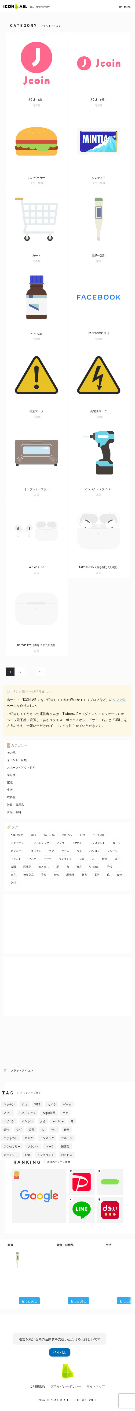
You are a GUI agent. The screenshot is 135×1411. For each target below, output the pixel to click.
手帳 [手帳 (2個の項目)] (109, 866)
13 (40, 672)
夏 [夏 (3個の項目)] (57, 866)
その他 (11, 752)
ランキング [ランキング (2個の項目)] (65, 858)
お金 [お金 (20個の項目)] (82, 835)
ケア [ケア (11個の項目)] (51, 850)
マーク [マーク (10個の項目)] (47, 858)
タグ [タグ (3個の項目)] (79, 850)
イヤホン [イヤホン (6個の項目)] (77, 842)
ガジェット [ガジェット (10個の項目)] (17, 850)
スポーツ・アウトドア (21, 767)
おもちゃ (66, 1155)
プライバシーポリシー (66, 1386)
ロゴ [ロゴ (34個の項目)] (81, 858)
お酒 (27, 1155)
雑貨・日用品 (15, 804)
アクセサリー (12, 1146)
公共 (54, 1129)
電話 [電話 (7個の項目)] (96, 874)
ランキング (47, 1138)
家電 (10, 782)
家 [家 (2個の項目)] (67, 866)
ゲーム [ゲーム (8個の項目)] (65, 850)
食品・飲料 (14, 812)
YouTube (58, 1121)
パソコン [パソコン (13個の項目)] (94, 850)
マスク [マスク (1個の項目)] (32, 858)
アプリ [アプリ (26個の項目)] (60, 842)
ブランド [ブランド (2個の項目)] (16, 858)
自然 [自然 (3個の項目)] (56, 874)
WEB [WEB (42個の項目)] (33, 835)
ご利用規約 (37, 1386)
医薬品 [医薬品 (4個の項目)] (27, 866)
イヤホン (27, 1121)
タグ (19, 1129)
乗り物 (11, 775)
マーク (50, 1146)
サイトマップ (96, 1386)
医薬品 (65, 1146)
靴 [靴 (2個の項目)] (108, 874)
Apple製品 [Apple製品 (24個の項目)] (17, 835)
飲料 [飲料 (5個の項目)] (13, 882)
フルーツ (66, 1138)
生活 (10, 789)
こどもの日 (11, 1138)
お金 (43, 1121)
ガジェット (11, 1155)
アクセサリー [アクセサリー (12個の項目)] (18, 842)
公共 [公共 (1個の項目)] (117, 858)
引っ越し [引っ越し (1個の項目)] (94, 866)
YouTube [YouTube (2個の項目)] (49, 835)
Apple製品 (49, 1113)
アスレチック (27, 1113)
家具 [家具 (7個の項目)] (79, 866)
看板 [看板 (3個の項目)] (43, 874)
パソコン (9, 1121)
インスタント (45, 1155)
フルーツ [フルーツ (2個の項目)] (112, 850)
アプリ (8, 1113)
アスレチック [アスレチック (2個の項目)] (41, 842)
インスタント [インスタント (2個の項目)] (97, 842)
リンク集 (119, 700)
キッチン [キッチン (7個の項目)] (36, 850)
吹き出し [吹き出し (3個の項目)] (44, 866)
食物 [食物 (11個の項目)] (119, 874)
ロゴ (24, 1104)
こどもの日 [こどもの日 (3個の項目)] (99, 835)
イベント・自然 (17, 760)
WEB (37, 1104)
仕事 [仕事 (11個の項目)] (104, 858)
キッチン (9, 1104)
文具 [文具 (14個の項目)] (13, 874)
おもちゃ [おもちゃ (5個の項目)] (67, 835)
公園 (31, 1129)
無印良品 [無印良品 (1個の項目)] (28, 874)
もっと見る (29, 1301)
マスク (29, 1138)
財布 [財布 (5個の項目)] (84, 874)
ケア (65, 1113)
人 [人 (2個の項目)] (93, 858)
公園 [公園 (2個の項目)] (13, 866)
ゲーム (67, 1104)
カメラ (51, 1104)
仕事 (66, 1129)
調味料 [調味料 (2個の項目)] (70, 874)
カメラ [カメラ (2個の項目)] (116, 842)
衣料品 (11, 797)
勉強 (6, 1129)
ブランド (33, 1146)
